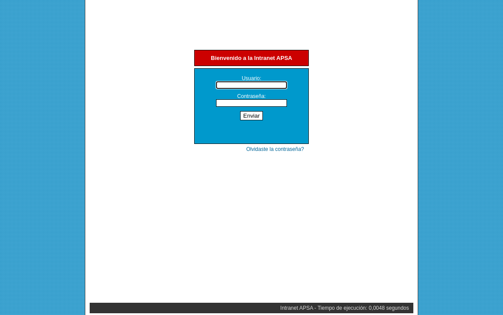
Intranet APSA (296, 308)
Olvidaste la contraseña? (275, 149)
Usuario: (252, 78)
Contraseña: (251, 96)
